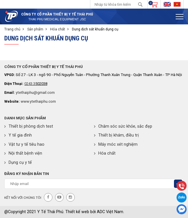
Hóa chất (57, 29)
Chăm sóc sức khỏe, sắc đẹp (123, 126)
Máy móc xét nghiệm (116, 144)
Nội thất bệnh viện (23, 153)
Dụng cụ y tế (18, 162)
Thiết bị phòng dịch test (28, 126)
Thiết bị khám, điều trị (116, 135)
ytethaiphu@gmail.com (35, 92)
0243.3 (29, 83)
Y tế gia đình (18, 135)
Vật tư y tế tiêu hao (24, 144)
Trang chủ (12, 29)
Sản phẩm (35, 29)
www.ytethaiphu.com (38, 101)
